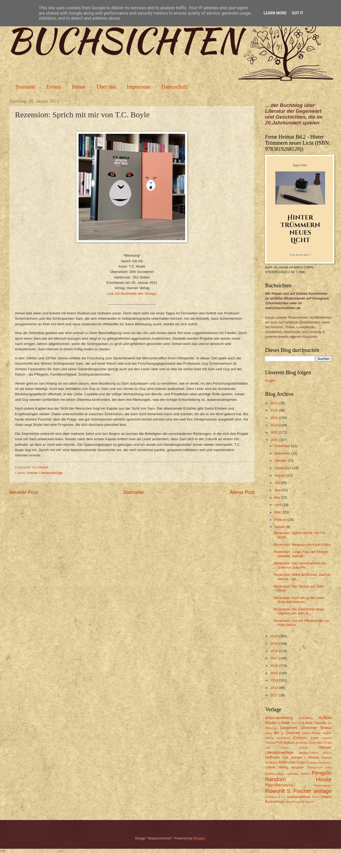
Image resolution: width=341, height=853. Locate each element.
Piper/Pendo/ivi (279, 785)
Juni (278, 490)
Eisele (314, 737)
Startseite (25, 87)
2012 (274, 695)
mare (329, 767)
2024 (274, 418)
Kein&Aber (271, 762)
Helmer (327, 752)
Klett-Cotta (297, 762)
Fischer (270, 742)
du (282, 733)
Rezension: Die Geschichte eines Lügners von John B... (299, 611)
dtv (276, 732)
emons (327, 737)
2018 (274, 651)
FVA (279, 742)
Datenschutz (174, 87)
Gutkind (303, 747)
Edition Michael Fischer (317, 733)
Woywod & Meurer (303, 801)
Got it (297, 13)
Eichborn (300, 738)
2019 (274, 644)
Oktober (280, 461)
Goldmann (316, 742)
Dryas (268, 733)
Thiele (315, 797)
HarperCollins (308, 752)
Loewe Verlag (276, 767)
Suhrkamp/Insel (298, 797)
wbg (288, 801)
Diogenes (289, 727)
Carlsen (320, 723)
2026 (274, 403)
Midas (281, 773)
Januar (280, 527)
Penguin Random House (298, 776)
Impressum (139, 87)
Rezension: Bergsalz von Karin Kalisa (302, 545)
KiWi (283, 762)
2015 (274, 673)
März (278, 512)
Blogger (199, 838)
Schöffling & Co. (275, 797)
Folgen (270, 380)
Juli (277, 483)
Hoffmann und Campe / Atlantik (292, 757)
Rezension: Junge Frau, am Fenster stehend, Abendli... (301, 554)
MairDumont (314, 767)
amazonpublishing (279, 718)
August (280, 475)
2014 (274, 680)
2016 (274, 666)
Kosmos (311, 762)
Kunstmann (325, 762)
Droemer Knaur (316, 727)
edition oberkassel (277, 738)
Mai (277, 498)
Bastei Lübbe (277, 722)
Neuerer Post (23, 492)
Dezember (282, 446)
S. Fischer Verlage (309, 791)
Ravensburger (323, 785)
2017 (274, 658)
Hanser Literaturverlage (45, 473)
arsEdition (306, 717)
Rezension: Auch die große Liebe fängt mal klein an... (299, 600)
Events (53, 87)
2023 (274, 425)
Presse (79, 87)
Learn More (274, 13)
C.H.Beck (305, 723)
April (278, 505)
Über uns (106, 87)
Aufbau (325, 717)
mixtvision (292, 773)
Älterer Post (241, 492)
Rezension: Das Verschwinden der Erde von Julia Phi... (300, 565)
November (282, 453)
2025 (274, 410)
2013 (274, 688)
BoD (294, 723)
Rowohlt (275, 791)
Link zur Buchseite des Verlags (132, 294)
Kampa (327, 757)
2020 (274, 636)
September (283, 468)
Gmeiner (301, 742)
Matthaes (270, 773)
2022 (274, 432)
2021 (274, 440)
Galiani (289, 742)
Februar (280, 520)
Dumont (293, 732)
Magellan (297, 767)
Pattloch (305, 773)
